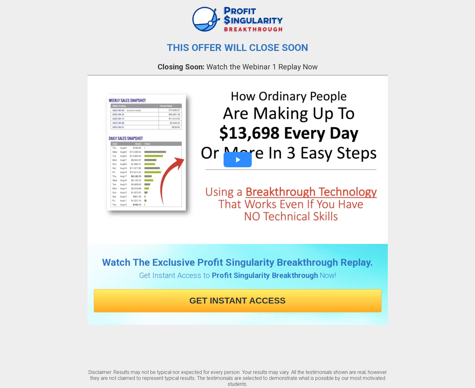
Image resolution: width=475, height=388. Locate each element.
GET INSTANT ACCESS (237, 300)
